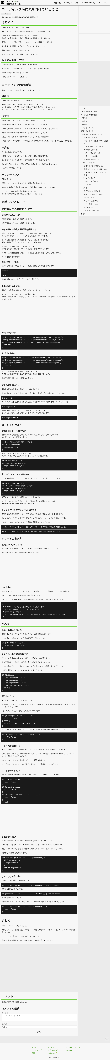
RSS (33, 1053)
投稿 (39, 1032)
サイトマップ (36, 1050)
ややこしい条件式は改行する (15, 654)
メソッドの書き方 (12, 538)
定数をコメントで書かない (14, 431)
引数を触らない (9, 837)
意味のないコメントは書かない (16, 474)
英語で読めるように (11, 215)
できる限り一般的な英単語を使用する (19, 229)
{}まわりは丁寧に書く (12, 876)
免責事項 (68, 1050)
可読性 (5, 96)
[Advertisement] (39, 317)
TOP (107, 1039)
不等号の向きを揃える (12, 630)
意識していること (13, 202)
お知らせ (35, 1047)
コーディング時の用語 (16, 84)
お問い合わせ (53, 1047)
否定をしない (8, 696)
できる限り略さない (11, 385)
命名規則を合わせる (11, 286)
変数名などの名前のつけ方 (17, 209)
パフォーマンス (10, 174)
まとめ (6, 920)
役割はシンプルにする (12, 544)
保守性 (5, 116)
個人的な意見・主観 (13, 60)
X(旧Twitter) (52, 1050)
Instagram (51, 1053)
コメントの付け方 (12, 425)
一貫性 (5, 147)
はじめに (7, 22)
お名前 (4, 1024)
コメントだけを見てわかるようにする (19, 510)
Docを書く (7, 587)
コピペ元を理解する (11, 746)
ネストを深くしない (11, 770)
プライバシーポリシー (73, 1047)
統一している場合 (8, 353)
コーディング (6, 14)
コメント (5, 1013)
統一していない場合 (9, 333)
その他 (5, 624)
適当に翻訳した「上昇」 (11, 262)
